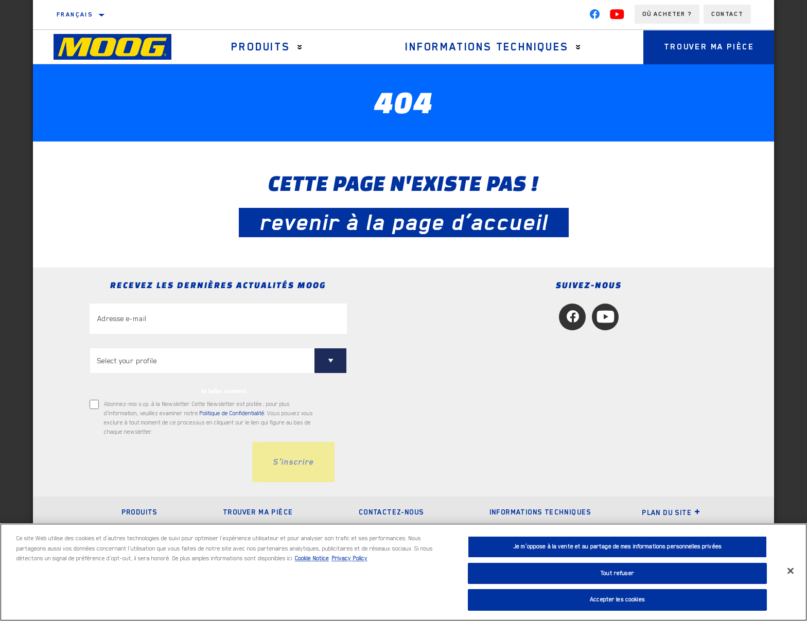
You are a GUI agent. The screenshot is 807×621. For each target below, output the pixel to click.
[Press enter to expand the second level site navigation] (299, 47)
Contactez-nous (391, 512)
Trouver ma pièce (709, 46)
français (75, 14)
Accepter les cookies (617, 599)
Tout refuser (617, 573)
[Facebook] (594, 16)
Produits (260, 47)
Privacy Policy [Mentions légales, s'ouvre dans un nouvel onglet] (349, 558)
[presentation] (168, 462)
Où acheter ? (667, 13)
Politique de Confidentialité (232, 413)
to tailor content (223, 391)
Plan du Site (671, 512)
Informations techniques (486, 47)
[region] (403, 572)
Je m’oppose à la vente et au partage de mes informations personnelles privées (617, 546)
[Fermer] (790, 571)
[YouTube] (617, 16)
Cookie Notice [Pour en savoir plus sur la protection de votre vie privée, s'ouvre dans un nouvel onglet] (312, 558)
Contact (727, 13)
